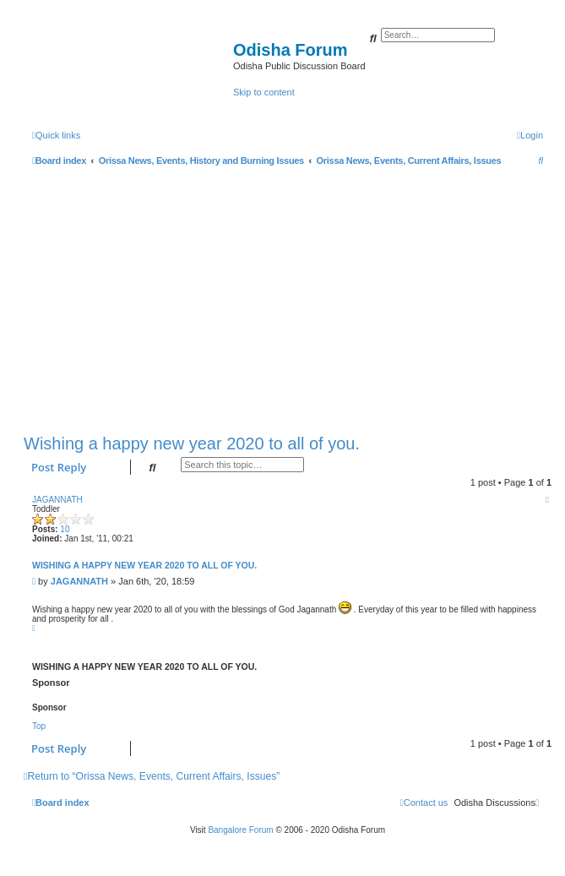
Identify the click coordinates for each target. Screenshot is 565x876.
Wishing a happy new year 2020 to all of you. (192, 443)
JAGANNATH (57, 499)
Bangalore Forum (240, 830)
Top (39, 726)
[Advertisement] (287, 296)
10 (64, 529)
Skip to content (264, 92)
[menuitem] (530, 135)
